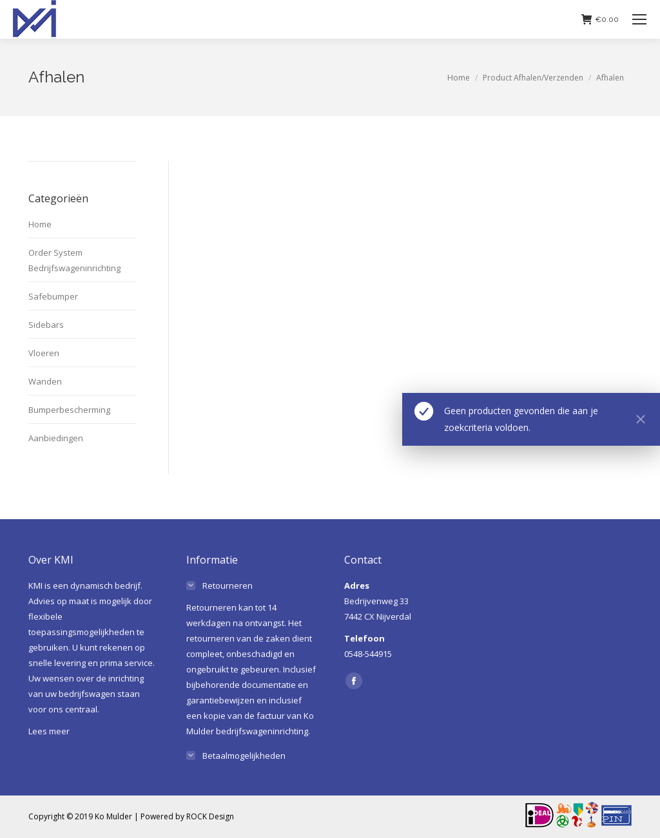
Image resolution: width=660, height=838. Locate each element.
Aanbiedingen (55, 438)
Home (40, 224)
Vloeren (43, 353)
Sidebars (46, 324)
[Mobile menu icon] (639, 19)
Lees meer (49, 731)
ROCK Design (210, 816)
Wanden (45, 381)
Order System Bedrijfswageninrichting (74, 260)
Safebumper (53, 296)
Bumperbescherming (69, 409)
